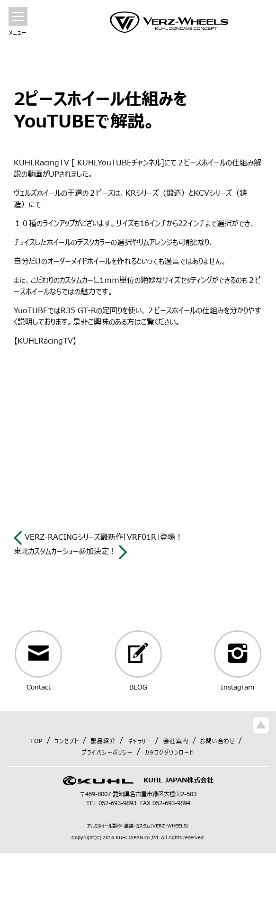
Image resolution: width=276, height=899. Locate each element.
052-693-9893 (117, 803)
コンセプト (66, 741)
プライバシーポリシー (107, 752)
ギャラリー (140, 741)
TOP (36, 741)
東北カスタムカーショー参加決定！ (70, 551)
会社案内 (176, 741)
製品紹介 (103, 741)
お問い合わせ (217, 741)
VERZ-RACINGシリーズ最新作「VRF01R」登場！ (98, 537)
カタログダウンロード (169, 752)
